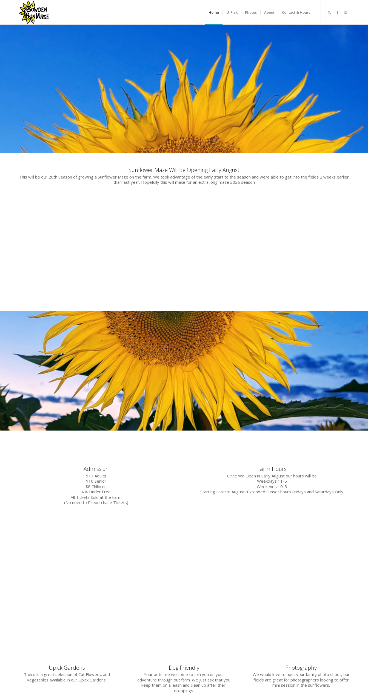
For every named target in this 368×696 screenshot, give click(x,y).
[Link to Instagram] (346, 12)
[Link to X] (329, 12)
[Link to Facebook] (337, 12)
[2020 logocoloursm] (34, 12)
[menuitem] (213, 12)
